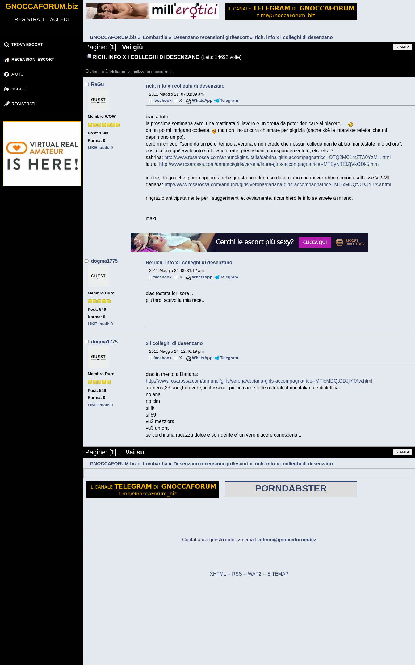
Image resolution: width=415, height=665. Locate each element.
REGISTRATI (29, 19)
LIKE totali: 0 (100, 147)
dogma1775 (104, 261)
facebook (162, 100)
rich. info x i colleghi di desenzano (185, 85)
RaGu (97, 84)
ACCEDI (59, 19)
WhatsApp (202, 100)
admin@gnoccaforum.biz (287, 539)
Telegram (229, 100)
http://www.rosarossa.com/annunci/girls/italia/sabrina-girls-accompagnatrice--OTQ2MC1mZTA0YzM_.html (277, 157)
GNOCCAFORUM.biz (42, 6)
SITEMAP (278, 574)
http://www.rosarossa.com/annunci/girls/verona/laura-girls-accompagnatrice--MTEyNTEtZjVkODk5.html (269, 164)
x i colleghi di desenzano (174, 343)
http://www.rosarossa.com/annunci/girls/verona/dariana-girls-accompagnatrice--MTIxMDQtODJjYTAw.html (278, 184)
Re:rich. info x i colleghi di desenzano (189, 262)
